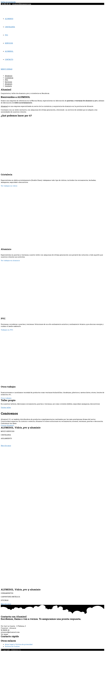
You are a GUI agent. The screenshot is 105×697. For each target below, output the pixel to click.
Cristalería (9, 78)
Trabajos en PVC (7, 330)
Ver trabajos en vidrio (9, 186)
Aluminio (8, 76)
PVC (6, 80)
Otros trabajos (6, 398)
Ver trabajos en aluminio (10, 260)
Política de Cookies (12, 646)
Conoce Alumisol (7, 425)
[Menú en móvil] (6, 69)
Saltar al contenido (8, 2)
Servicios (8, 82)
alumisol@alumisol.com (21, 4)
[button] (6, 407)
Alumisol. (8, 84)
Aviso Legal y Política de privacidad (18, 644)
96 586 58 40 (6, 4)
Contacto (8, 86)
